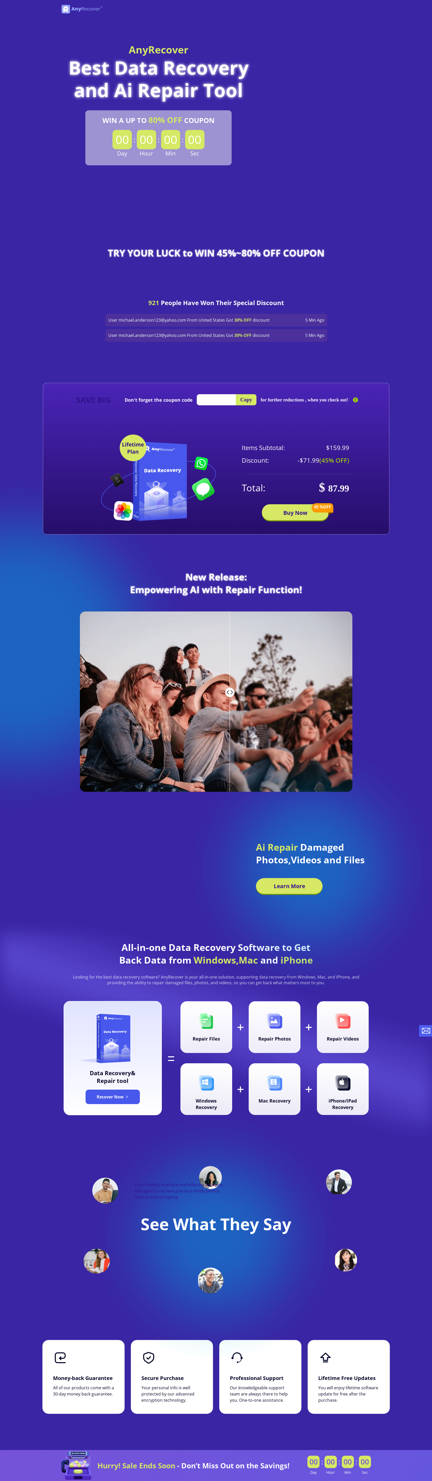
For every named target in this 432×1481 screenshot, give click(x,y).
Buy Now (306, 510)
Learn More (289, 886)
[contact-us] (425, 1031)
